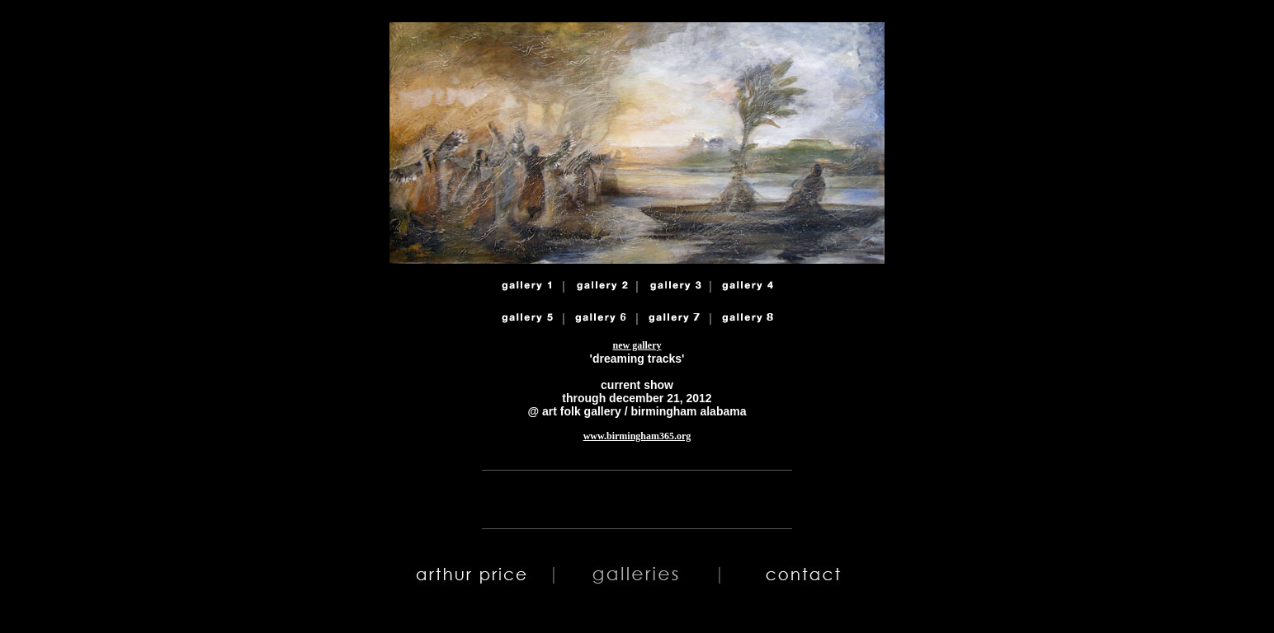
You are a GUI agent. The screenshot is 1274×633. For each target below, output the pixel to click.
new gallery (637, 345)
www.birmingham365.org (637, 436)
